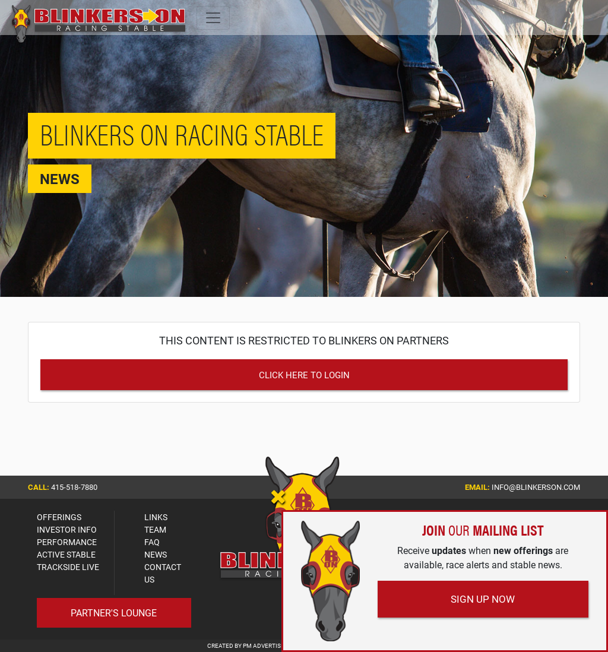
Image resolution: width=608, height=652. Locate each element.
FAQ (152, 541)
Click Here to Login (304, 375)
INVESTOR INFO (67, 529)
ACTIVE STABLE (66, 554)
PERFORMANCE (67, 541)
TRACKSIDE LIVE (68, 566)
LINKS (155, 517)
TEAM (155, 529)
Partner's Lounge (114, 612)
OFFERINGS (59, 517)
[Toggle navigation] (213, 18)
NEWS (155, 554)
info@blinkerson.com (536, 487)
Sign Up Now (483, 599)
